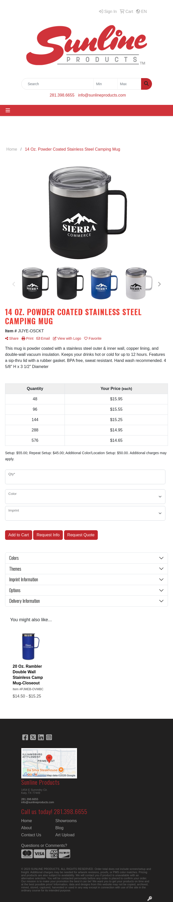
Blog (59, 828)
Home (26, 821)
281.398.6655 (62, 95)
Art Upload (65, 835)
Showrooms (66, 821)
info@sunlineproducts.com (102, 95)
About (26, 828)
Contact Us (31, 835)
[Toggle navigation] (8, 110)
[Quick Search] (57, 84)
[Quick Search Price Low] (105, 84)
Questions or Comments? (44, 845)
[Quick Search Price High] (129, 84)
